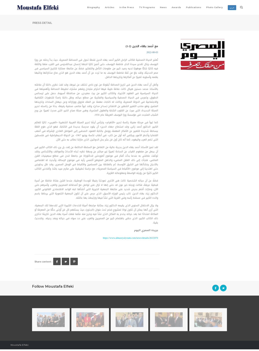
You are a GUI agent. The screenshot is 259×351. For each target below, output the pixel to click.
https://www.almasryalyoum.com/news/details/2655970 (130, 239)
